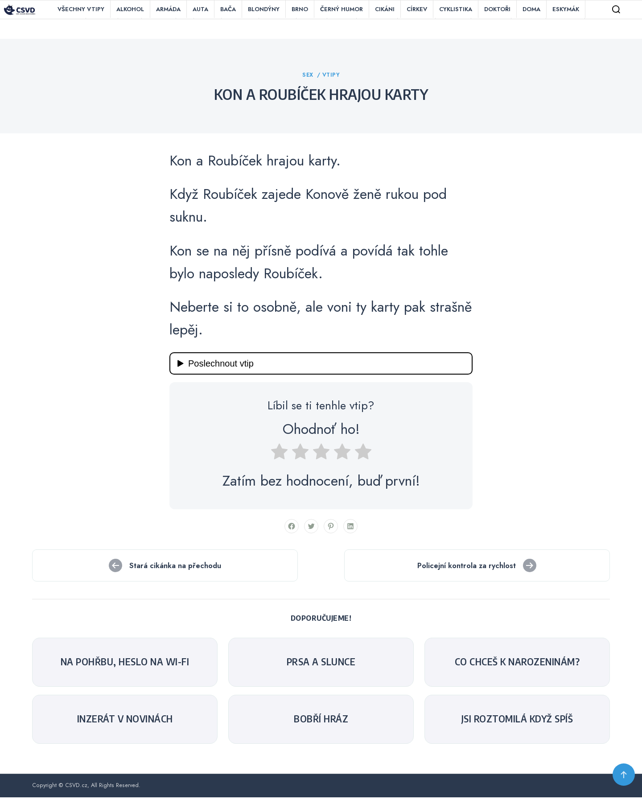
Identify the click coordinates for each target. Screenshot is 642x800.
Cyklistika (455, 9)
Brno (300, 9)
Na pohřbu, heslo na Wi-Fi (125, 664)
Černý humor (341, 9)
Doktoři (497, 9)
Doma (531, 9)
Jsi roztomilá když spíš (517, 721)
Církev (417, 9)
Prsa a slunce (321, 664)
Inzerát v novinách (125, 721)
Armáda (168, 9)
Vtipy (331, 77)
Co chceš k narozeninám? (517, 664)
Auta (200, 9)
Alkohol (130, 9)
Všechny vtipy (81, 9)
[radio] (279, 456)
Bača (228, 9)
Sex (308, 77)
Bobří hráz (321, 721)
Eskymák (565, 9)
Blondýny (264, 9)
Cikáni (385, 9)
